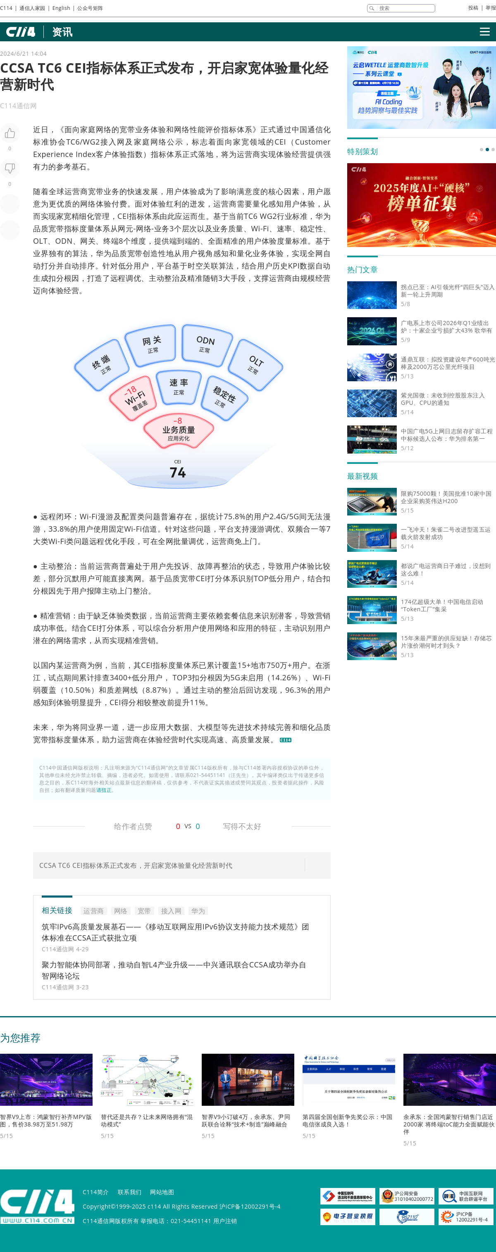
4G (281, 516)
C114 (6, 8)
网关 (87, 241)
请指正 (104, 789)
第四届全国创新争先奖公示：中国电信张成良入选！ (348, 1120)
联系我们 (130, 1192)
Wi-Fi (260, 228)
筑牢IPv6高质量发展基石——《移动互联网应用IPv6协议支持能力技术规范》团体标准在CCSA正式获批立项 (176, 932)
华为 (323, 216)
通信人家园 (32, 8)
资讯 (62, 31)
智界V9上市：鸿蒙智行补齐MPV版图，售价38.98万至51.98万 (46, 1120)
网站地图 (162, 1192)
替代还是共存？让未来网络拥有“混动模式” (147, 1120)
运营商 (248, 154)
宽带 (127, 129)
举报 (491, 7)
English (61, 8)
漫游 (106, 516)
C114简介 (96, 1192)
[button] (481, 149)
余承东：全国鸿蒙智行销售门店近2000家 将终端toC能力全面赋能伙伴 (449, 1124)
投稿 (473, 7)
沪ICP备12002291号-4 (250, 1206)
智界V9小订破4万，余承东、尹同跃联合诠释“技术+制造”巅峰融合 (246, 1120)
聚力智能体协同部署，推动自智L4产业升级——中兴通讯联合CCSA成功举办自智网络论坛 (174, 970)
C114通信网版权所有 (111, 1221)
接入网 (113, 142)
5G (294, 516)
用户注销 (225, 1221)
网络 (104, 129)
